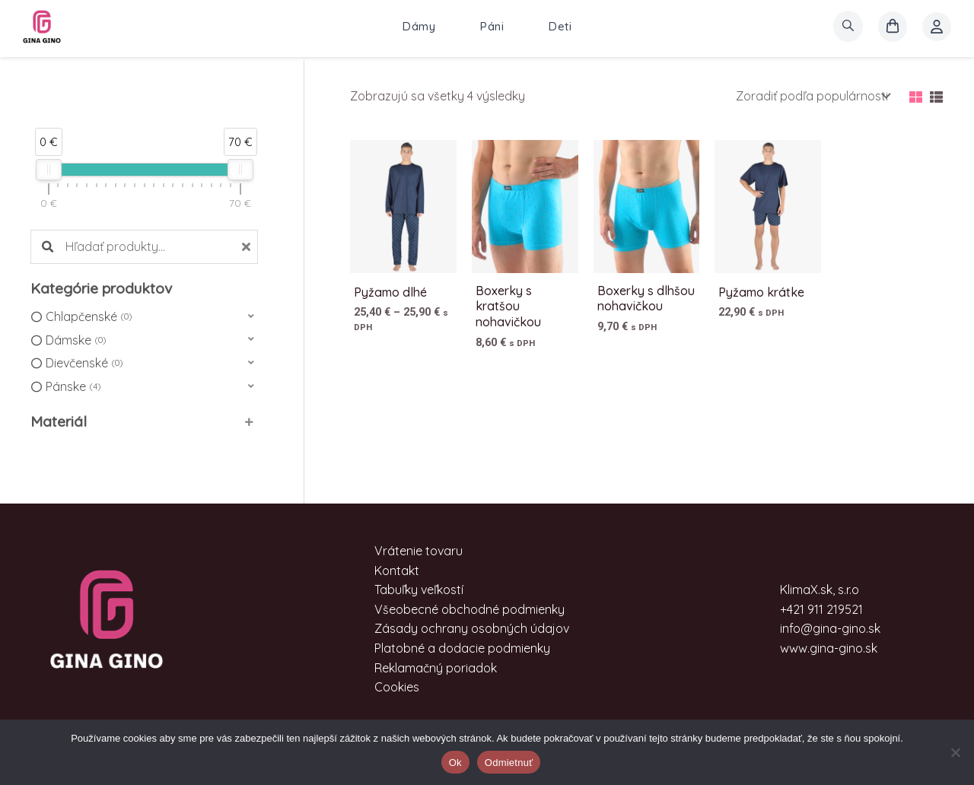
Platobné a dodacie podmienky (462, 648)
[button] (144, 317)
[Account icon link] (936, 26)
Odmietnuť (509, 762)
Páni (492, 26)
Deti (560, 26)
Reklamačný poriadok (435, 667)
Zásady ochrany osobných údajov (471, 628)
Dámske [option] (76, 341)
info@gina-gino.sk (830, 628)
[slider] (49, 169)
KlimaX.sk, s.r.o (819, 589)
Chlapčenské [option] (89, 317)
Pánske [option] (73, 387)
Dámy (419, 26)
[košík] (892, 26)
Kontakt (396, 570)
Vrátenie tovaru (418, 550)
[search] (848, 26)
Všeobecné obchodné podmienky (469, 609)
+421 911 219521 (821, 609)
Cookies (396, 686)
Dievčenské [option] (84, 363)
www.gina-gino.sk (828, 648)
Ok (455, 762)
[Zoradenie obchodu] (812, 96)
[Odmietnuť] (955, 752)
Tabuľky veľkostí (418, 589)
